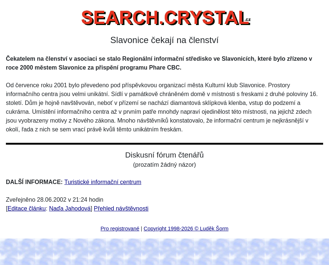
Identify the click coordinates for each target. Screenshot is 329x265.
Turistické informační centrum (102, 182)
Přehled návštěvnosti (121, 208)
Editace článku (26, 208)
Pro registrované (120, 229)
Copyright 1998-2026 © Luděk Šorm (186, 229)
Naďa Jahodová (69, 208)
